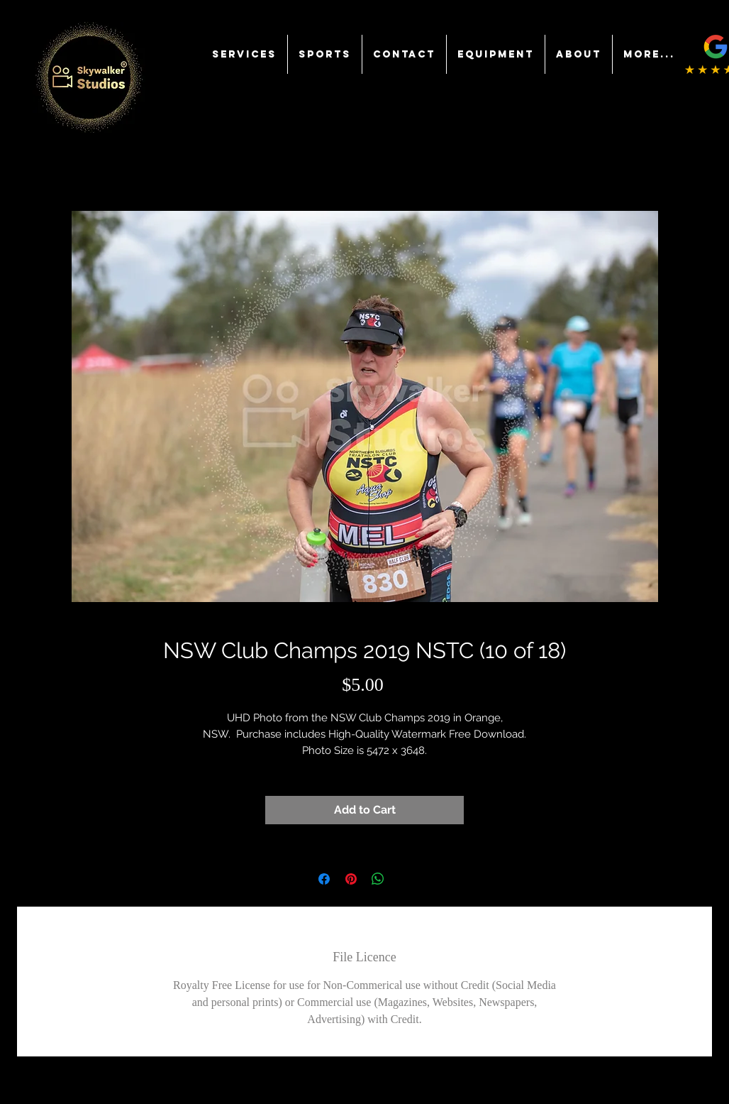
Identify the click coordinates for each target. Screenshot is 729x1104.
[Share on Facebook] (324, 878)
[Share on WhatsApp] (377, 878)
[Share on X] (404, 878)
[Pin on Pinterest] (351, 878)
